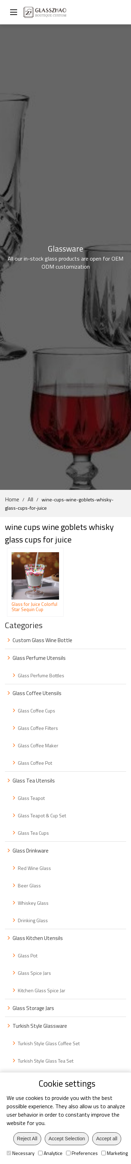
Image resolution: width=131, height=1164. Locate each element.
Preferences (82, 1153)
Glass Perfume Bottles (41, 675)
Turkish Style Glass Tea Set (45, 1060)
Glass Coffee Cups (36, 710)
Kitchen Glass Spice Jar (41, 990)
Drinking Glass (33, 920)
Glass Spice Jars (34, 973)
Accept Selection (67, 1138)
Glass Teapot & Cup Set (42, 815)
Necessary (21, 1153)
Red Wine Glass (34, 868)
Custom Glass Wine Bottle (42, 640)
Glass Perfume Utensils (39, 658)
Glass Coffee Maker (38, 745)
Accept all (106, 1138)
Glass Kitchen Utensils (38, 938)
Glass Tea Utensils (34, 781)
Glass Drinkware (31, 851)
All (30, 499)
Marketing (114, 1153)
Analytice (50, 1153)
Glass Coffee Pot (35, 762)
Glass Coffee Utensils (37, 693)
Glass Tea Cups (33, 833)
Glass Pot (27, 955)
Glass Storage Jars (33, 1008)
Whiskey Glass (33, 903)
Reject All (27, 1138)
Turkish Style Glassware (40, 1026)
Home (12, 499)
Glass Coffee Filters (38, 728)
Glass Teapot (31, 798)
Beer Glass (29, 885)
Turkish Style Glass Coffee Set (49, 1043)
